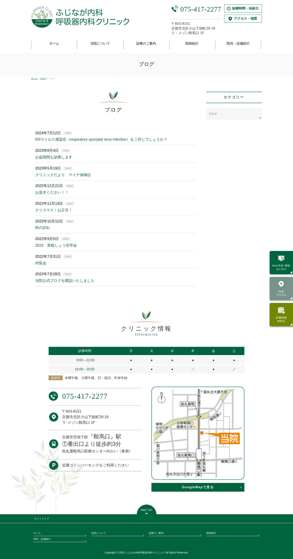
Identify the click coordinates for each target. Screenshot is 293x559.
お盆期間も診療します (53, 157)
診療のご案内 (156, 533)
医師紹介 (211, 533)
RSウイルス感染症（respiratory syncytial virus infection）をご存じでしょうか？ (101, 139)
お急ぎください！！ (52, 192)
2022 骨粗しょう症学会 (56, 245)
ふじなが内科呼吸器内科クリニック (145, 552)
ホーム (37, 533)
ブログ (68, 133)
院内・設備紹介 (42, 539)
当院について (98, 533)
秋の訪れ (42, 228)
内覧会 (40, 263)
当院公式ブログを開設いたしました (65, 281)
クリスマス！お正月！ (53, 210)
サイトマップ (41, 518)
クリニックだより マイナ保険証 (63, 175)
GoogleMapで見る (198, 487)
